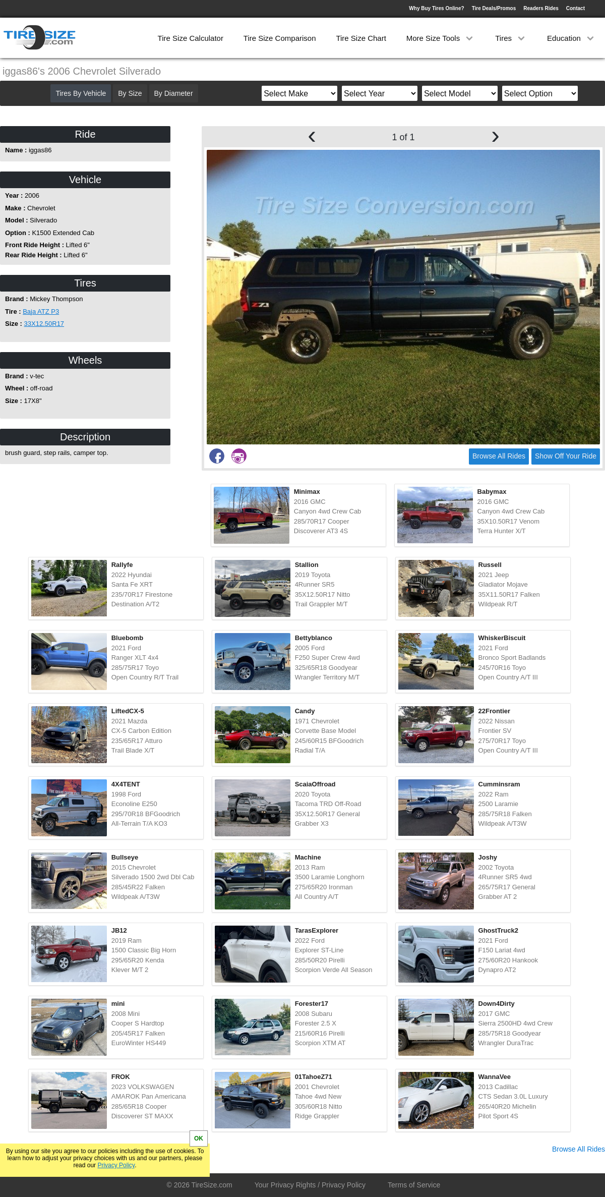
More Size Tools (440, 38)
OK (198, 1138)
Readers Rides (540, 8)
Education (571, 38)
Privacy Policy (116, 1165)
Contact (575, 8)
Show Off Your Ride (565, 456)
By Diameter (173, 93)
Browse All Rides (498, 456)
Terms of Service (414, 1185)
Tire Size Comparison (280, 38)
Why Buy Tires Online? (436, 8)
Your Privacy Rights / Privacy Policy (310, 1185)
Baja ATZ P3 (41, 311)
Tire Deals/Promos (494, 8)
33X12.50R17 (44, 323)
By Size (130, 93)
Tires (511, 38)
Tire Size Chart (361, 38)
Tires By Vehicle (80, 93)
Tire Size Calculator (190, 38)
